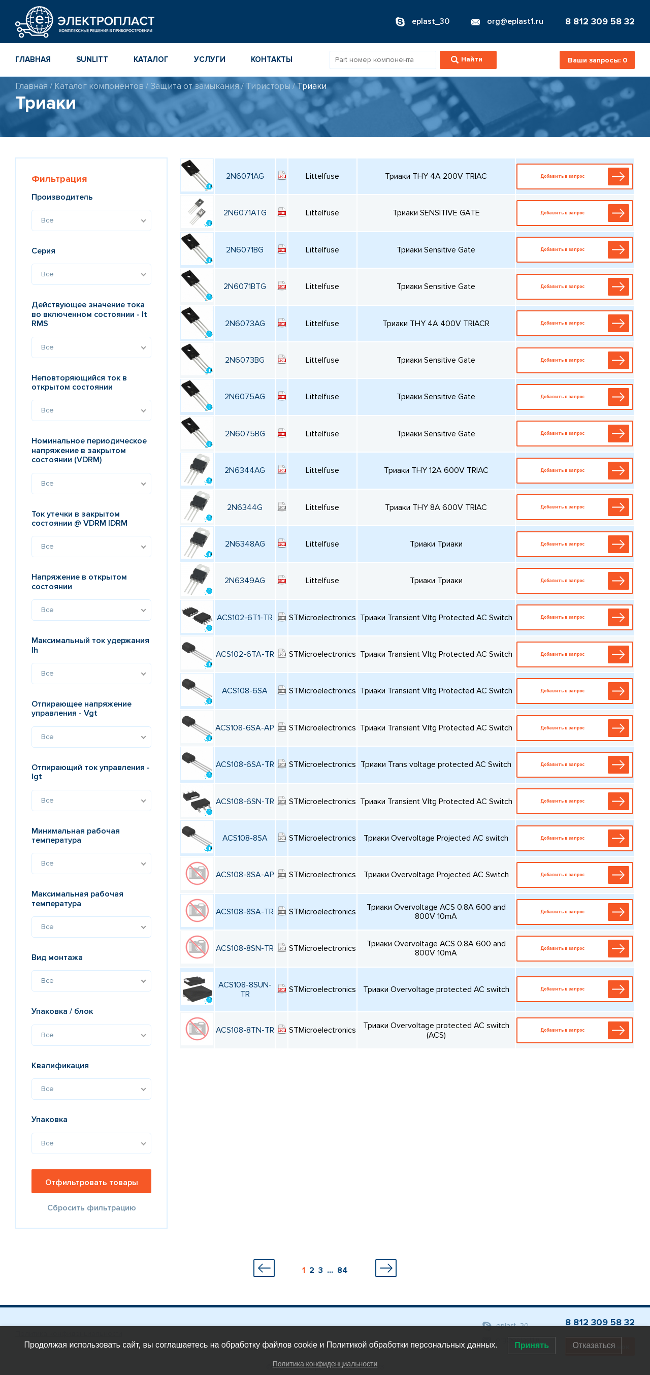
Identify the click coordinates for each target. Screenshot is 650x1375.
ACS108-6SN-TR (245, 801)
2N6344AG (244, 470)
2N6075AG (244, 397)
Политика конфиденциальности (325, 1364)
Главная (33, 59)
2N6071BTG (244, 286)
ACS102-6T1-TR (245, 618)
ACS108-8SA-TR (245, 912)
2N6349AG (244, 580)
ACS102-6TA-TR (245, 654)
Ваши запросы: (597, 60)
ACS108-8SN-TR (245, 948)
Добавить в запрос (577, 176)
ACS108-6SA (245, 691)
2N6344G (245, 507)
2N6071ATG (245, 213)
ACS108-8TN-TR (245, 1030)
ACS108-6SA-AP (244, 728)
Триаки (312, 86)
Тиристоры (268, 86)
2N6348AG (245, 544)
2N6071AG (245, 176)
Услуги (209, 59)
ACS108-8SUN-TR (245, 989)
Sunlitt (92, 59)
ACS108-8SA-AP (245, 875)
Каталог (151, 59)
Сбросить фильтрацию (91, 1207)
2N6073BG (245, 360)
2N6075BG (245, 434)
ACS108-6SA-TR (245, 764)
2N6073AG (245, 323)
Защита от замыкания (194, 86)
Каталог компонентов (99, 86)
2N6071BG (245, 250)
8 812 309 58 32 (600, 21)
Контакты (271, 59)
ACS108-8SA (245, 838)
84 (342, 1270)
